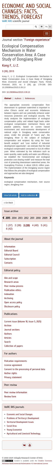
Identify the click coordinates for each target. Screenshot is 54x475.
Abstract (7, 98)
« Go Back (8, 203)
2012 (26, 218)
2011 (32, 218)
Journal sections (12, 329)
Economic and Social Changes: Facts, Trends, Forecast (26, 11)
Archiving (8, 298)
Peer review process (13, 286)
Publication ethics (12, 290)
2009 (44, 218)
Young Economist (14, 429)
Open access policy (13, 302)
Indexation (9, 294)
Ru (46, 27)
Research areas (11, 282)
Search (7, 341)
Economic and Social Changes (20, 414)
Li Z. (16, 65)
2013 (20, 218)
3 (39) (26, 225)
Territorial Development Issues (20, 422)
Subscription (10, 258)
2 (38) (18, 225)
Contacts (8, 262)
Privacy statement (13, 377)
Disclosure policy (12, 306)
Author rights (10, 373)
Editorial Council (11, 254)
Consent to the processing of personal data (24, 369)
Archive (7, 325)
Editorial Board (11, 250)
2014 (14, 218)
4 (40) (35, 225)
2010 (38, 218)
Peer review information (15, 392)
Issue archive (11, 211)
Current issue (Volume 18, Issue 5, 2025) (22, 321)
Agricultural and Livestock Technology (23, 433)
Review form (10, 396)
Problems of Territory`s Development (23, 418)
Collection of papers (13, 346)
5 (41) (44, 225)
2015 (8, 218)
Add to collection (29, 195)
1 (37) (9, 225)
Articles (7, 337)
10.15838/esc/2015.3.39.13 (18, 92)
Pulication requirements (15, 361)
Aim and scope (11, 278)
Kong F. (7, 65)
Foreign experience (37, 40)
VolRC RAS (7, 21)
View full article (10, 195)
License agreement (13, 365)
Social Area (12, 426)
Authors (18, 98)
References (30, 98)
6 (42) (9, 228)
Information (9, 246)
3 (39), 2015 (8, 71)
